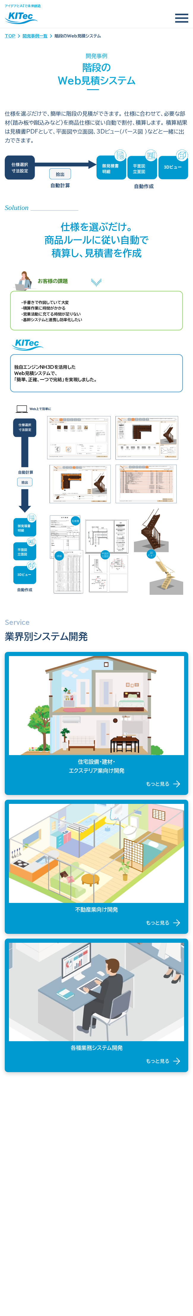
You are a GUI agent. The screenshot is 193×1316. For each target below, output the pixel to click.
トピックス (15, 1187)
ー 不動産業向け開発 (29, 1151)
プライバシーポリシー (27, 1225)
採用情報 (14, 1238)
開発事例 (14, 1174)
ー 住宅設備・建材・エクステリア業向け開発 (51, 1140)
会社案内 (14, 1200)
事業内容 (14, 1130)
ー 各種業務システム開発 (33, 1161)
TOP (10, 36)
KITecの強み (20, 1117)
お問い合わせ (19, 1212)
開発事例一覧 (35, 36)
